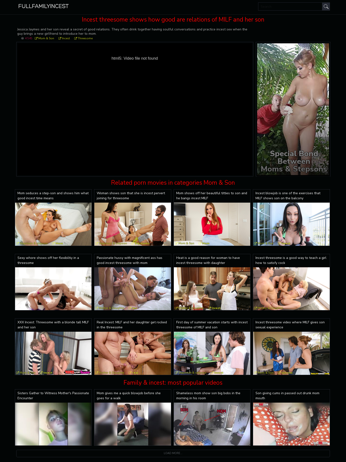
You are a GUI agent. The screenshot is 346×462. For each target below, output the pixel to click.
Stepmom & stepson (34, 243)
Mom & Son (46, 38)
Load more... (173, 453)
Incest (66, 38)
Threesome (85, 38)
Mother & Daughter (111, 308)
